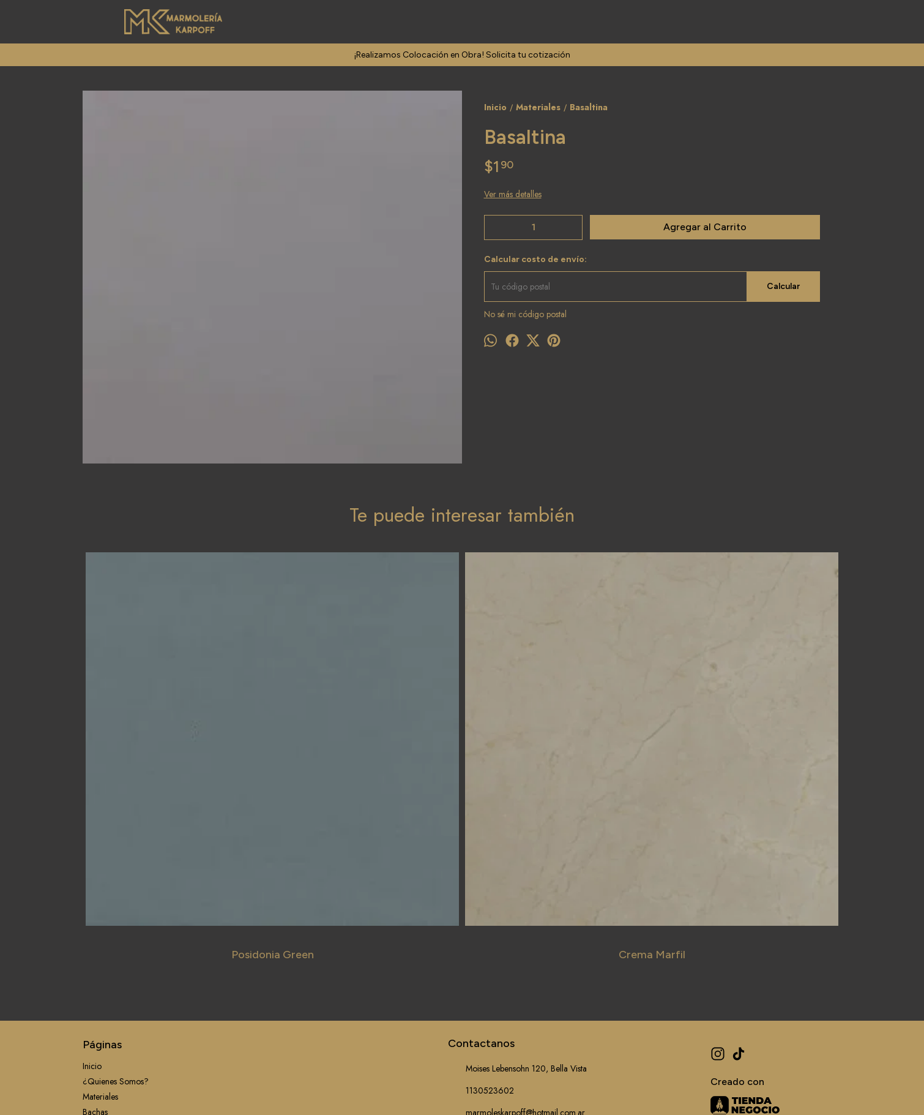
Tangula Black (747, 764)
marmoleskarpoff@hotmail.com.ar (516, 923)
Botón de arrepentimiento (492, 1088)
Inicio (92, 876)
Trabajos (98, 953)
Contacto (99, 983)
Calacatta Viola (557, 764)
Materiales (100, 907)
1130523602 (481, 901)
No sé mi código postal (525, 314)
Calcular (783, 286)
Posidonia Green (177, 764)
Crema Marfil (367, 764)
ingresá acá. (435, 1088)
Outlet (93, 999)
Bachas (95, 922)
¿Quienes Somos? (116, 891)
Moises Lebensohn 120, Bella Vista (517, 879)
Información (104, 968)
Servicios (98, 937)
